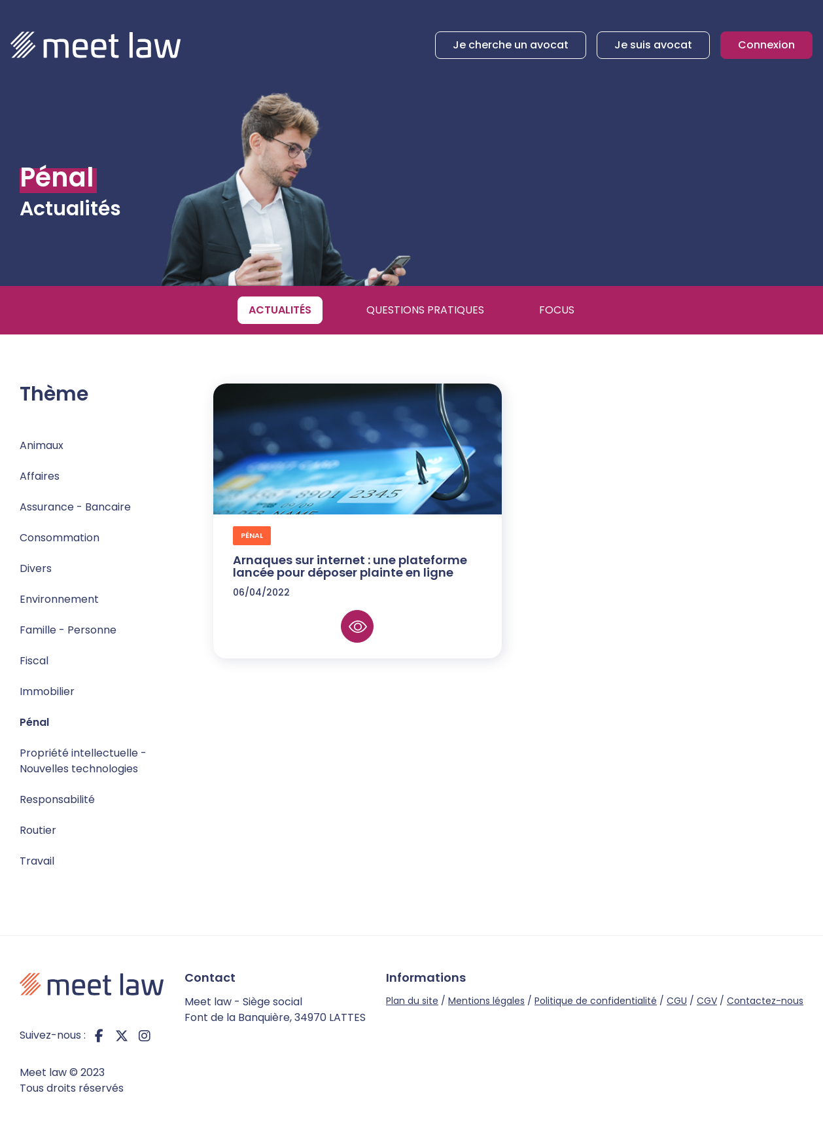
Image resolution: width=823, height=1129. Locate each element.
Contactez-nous (765, 1000)
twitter (121, 1035)
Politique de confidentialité (595, 1000)
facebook (99, 1035)
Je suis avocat (653, 44)
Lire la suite (357, 626)
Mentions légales (486, 1000)
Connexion (766, 44)
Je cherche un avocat (511, 44)
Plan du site (412, 1000)
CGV (707, 1000)
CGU (677, 1000)
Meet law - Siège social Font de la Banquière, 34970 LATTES (275, 1009)
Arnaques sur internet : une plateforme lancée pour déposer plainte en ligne (350, 566)
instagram (144, 1035)
